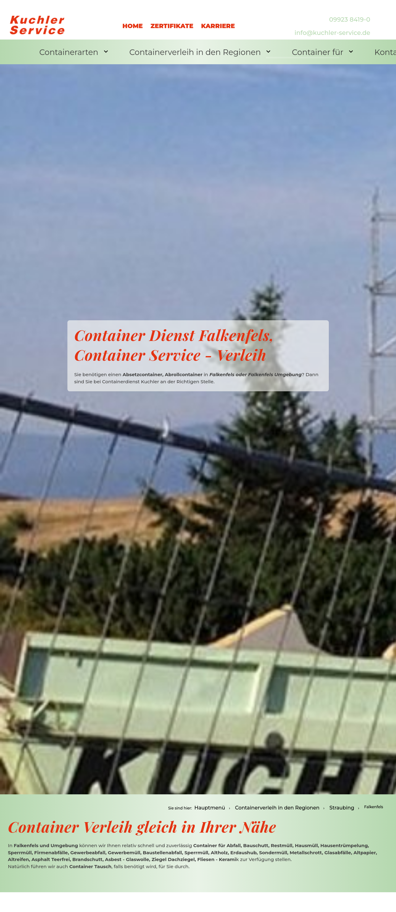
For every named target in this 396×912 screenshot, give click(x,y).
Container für (289, 51)
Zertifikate (171, 19)
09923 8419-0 (349, 13)
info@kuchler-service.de (332, 26)
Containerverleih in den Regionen (180, 51)
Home (133, 19)
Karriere (218, 19)
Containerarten (67, 51)
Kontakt (349, 52)
